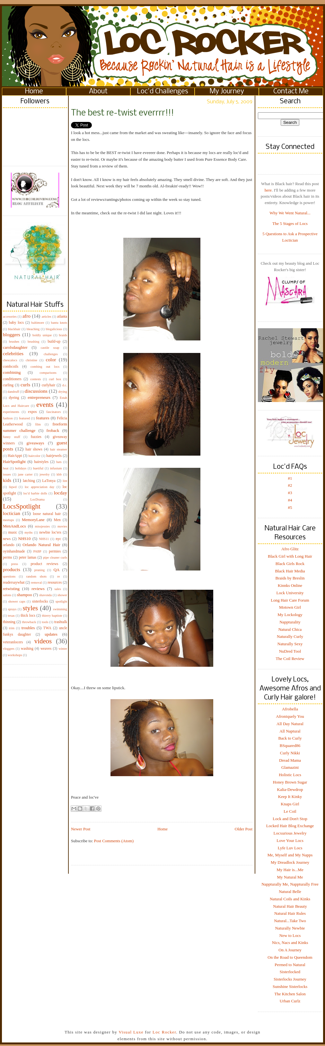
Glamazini (290, 767)
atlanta (62, 316)
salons (7, 595)
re (58, 576)
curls (25, 384)
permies (55, 551)
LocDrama (37, 499)
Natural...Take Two (290, 920)
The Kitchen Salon (289, 993)
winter (62, 648)
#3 (290, 492)
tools (45, 622)
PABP (37, 551)
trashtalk (60, 622)
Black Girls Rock (290, 563)
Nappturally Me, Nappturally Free (290, 884)
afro (26, 316)
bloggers (11, 334)
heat (5, 468)
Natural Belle (290, 891)
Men (57, 520)
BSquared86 (290, 745)
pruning (39, 570)
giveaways (35, 443)
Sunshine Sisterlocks (290, 986)
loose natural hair (47, 514)
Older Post (243, 829)
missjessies (42, 526)
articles (46, 316)
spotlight (61, 601)
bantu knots (59, 322)
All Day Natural (290, 723)
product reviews (44, 564)
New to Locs (290, 935)
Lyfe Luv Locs (290, 847)
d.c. (64, 385)
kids (7, 480)
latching (29, 481)
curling (8, 385)
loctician (11, 513)
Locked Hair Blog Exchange (290, 825)
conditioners (12, 379)
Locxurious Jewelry (290, 833)
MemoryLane (33, 519)
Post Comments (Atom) (114, 840)
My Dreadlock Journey (290, 862)
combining (12, 372)
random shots (36, 576)
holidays (20, 468)
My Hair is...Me (290, 869)
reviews (37, 588)
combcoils (10, 366)
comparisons (48, 372)
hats (59, 462)
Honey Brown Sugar (290, 782)
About (98, 91)
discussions (36, 391)
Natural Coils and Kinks (290, 898)
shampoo (24, 594)
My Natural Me (290, 877)
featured (24, 418)
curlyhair (48, 385)
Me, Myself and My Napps (290, 855)
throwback (29, 622)
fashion (8, 418)
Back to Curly (290, 738)
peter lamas (27, 557)
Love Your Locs (290, 840)
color (51, 359)
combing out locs (45, 366)
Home (34, 91)
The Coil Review (290, 658)
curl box (55, 379)
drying (62, 391)
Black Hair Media (290, 571)
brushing (33, 341)
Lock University (290, 592)
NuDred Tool (290, 651)
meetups (8, 520)
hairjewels (54, 456)
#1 (290, 478)
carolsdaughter (15, 347)
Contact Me (291, 91)
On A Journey (290, 949)
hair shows (33, 449)
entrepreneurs (39, 397)
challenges (51, 354)
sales (58, 589)
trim (11, 628)
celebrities (13, 353)
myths (28, 532)
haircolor (34, 456)
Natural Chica (290, 629)
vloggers (8, 648)
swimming (60, 609)
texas (11, 615)
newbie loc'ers (50, 532)
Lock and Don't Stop (290, 818)
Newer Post (80, 829)
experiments (11, 412)
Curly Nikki (290, 752)
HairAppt (15, 456)
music (12, 532)
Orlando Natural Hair (41, 544)
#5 (290, 507)
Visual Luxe (130, 1032)
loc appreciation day (39, 487)
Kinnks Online (290, 585)
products (11, 569)
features (42, 418)
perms (7, 557)
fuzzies (36, 437)
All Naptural (289, 731)
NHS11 (44, 539)
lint (65, 481)
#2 (290, 485)
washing (27, 649)
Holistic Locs (290, 774)
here (268, 190)
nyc (58, 539)
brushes (14, 341)
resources (55, 582)
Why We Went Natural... (289, 212)
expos (32, 412)
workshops (15, 655)
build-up (54, 341)
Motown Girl (290, 607)
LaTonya (48, 481)
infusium (56, 468)
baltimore (37, 322)
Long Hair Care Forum (290, 600)
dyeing (14, 398)
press (14, 564)
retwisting (11, 588)
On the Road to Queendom (290, 957)
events (44, 404)
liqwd (13, 487)
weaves (45, 649)
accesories (10, 316)
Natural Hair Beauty (290, 906)
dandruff (13, 391)
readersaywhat (14, 582)
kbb (59, 474)
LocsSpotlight (21, 506)
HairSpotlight (14, 461)
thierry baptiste (52, 615)
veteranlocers (13, 642)
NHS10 (24, 538)
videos (43, 641)
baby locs (16, 323)
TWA (47, 628)
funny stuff (11, 437)
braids (63, 335)
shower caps (16, 601)
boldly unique (42, 335)
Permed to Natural (290, 964)
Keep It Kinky (290, 796)
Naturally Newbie (290, 928)
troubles (28, 627)
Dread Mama (290, 760)
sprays (12, 609)
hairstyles (41, 462)
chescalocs (10, 360)
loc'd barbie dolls (35, 493)
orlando (8, 545)
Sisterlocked (290, 971)
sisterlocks (40, 601)
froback (53, 430)
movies (62, 526)
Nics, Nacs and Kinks (290, 942)
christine (31, 360)
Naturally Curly (290, 636)
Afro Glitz (290, 548)
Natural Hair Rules (290, 913)
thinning (9, 622)
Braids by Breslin (290, 578)
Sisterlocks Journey (290, 979)
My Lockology (290, 614)
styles (30, 608)
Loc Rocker (164, 1032)
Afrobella (290, 709)
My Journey (227, 91)
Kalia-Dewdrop (290, 789)
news (7, 539)
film (38, 424)
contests (35, 379)
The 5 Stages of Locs (290, 223)
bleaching (33, 329)
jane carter (25, 474)
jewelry (44, 474)
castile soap (50, 347)
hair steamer (58, 449)
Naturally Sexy (290, 643)
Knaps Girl (290, 804)
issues (7, 474)
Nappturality (290, 622)
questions (9, 576)
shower (62, 595)
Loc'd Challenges (162, 91)
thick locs (28, 615)
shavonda (45, 595)
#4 (290, 500)
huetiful (38, 468)
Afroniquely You (290, 716)
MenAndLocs (14, 526)
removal (36, 582)
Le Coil (290, 811)
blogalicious (54, 329)
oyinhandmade (14, 551)
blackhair (14, 329)
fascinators (53, 412)
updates (51, 634)
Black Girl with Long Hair (290, 556)
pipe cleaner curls (55, 557)
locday (60, 492)
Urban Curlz (290, 1001)
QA (57, 569)
